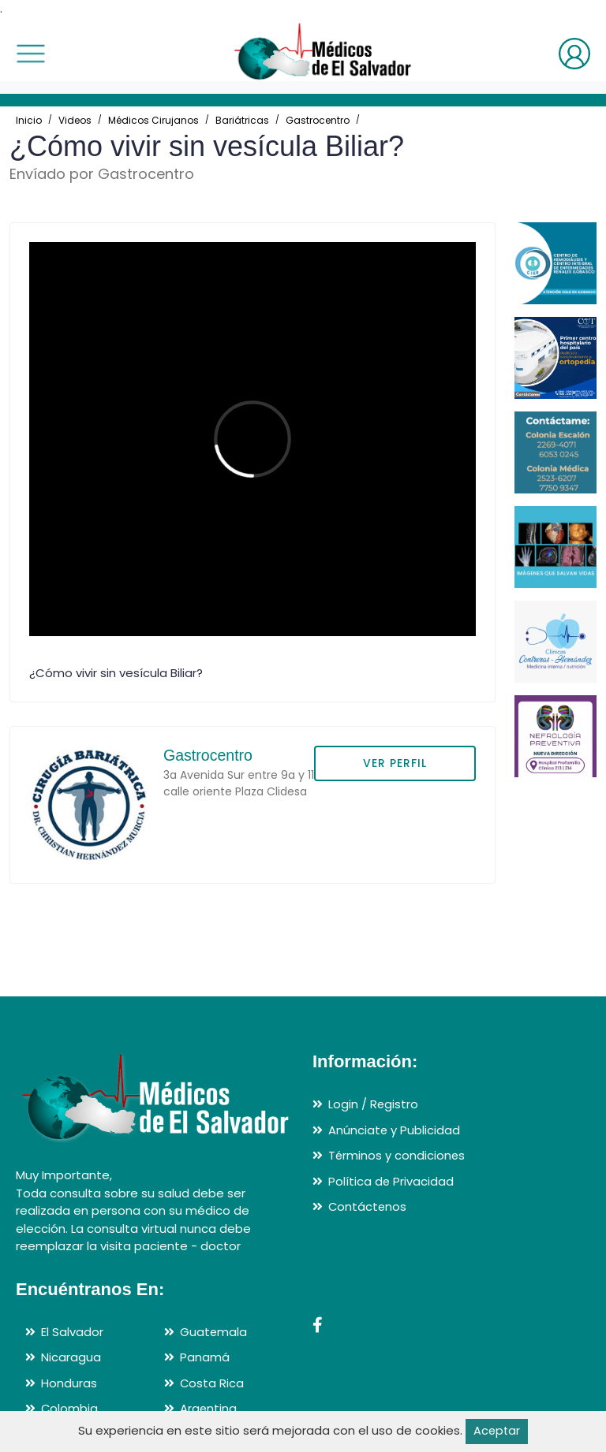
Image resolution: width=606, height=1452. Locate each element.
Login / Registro (373, 1104)
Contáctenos (368, 1207)
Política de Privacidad (391, 1181)
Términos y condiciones (397, 1156)
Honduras (69, 1383)
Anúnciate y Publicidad (394, 1130)
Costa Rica (212, 1383)
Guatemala (214, 1332)
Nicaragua (71, 1358)
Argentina (209, 1409)
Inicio (29, 120)
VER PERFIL (395, 763)
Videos (75, 120)
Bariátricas (242, 120)
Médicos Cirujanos (153, 120)
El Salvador (72, 1332)
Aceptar (497, 1431)
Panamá (205, 1358)
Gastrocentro (318, 120)
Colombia (70, 1409)
